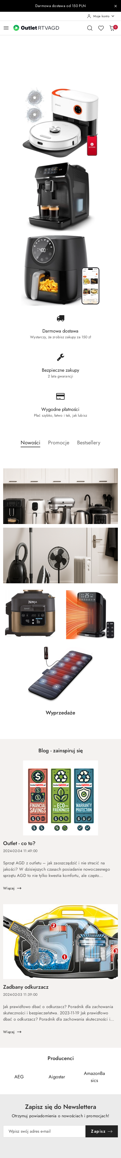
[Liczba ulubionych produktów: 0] (101, 28)
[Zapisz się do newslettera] (44, 1131)
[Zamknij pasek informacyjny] (115, 6)
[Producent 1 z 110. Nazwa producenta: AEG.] (19, 1077)
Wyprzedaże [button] (60, 713)
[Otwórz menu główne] (6, 28)
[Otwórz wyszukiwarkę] (90, 28)
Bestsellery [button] (88, 442)
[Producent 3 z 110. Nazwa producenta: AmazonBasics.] (94, 1077)
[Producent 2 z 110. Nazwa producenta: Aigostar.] (57, 1077)
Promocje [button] (58, 442)
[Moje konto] (101, 16)
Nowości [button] (30, 442)
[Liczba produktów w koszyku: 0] (112, 28)
